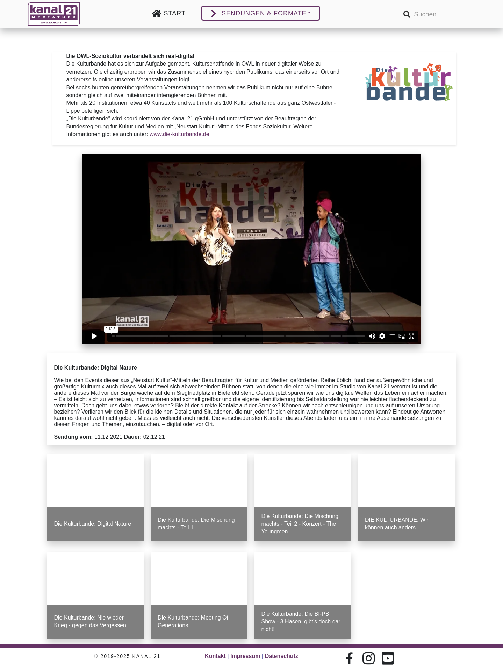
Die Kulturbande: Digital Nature (93, 523)
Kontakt (215, 656)
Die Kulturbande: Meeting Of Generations (193, 621)
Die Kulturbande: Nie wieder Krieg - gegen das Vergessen (91, 621)
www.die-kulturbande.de (179, 135)
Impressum (245, 656)
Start (175, 13)
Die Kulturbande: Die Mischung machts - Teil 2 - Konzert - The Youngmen (299, 523)
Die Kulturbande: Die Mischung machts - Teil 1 (196, 523)
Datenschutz (281, 656)
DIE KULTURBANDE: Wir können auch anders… (396, 523)
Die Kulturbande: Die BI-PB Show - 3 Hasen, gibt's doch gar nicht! (300, 620)
